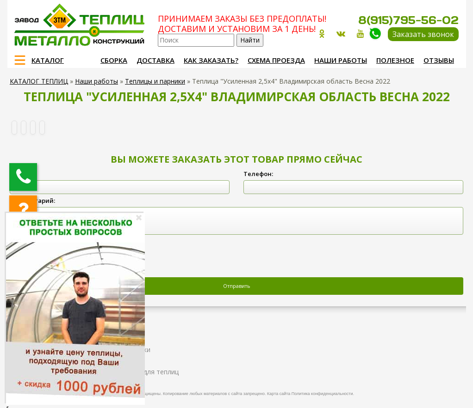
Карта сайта (278, 393)
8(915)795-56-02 (408, 20)
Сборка (113, 60)
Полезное (395, 60)
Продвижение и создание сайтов (436, 392)
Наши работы (340, 60)
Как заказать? (211, 60)
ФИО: (17, 174)
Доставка (155, 60)
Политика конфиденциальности (322, 393)
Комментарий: (32, 200)
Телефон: (258, 174)
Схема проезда (276, 60)
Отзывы (438, 60)
